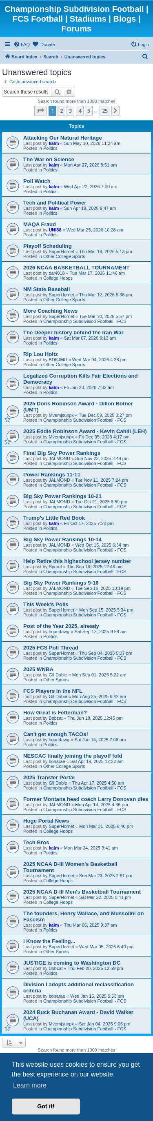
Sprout (55, 566)
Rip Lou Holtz (40, 354)
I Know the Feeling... (49, 941)
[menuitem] (21, 44)
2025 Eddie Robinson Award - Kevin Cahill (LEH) (85, 431)
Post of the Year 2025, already (61, 626)
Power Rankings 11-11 (51, 475)
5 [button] (88, 110)
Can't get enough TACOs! (55, 734)
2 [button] (61, 110)
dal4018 (56, 273)
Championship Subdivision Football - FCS (84, 321)
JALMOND (59, 458)
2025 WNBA (38, 669)
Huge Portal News (46, 821)
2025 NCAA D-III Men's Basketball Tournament (82, 892)
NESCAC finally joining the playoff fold (72, 756)
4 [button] (79, 110)
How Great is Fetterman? (55, 713)
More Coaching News (50, 311)
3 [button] (70, 110)
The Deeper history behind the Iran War (73, 332)
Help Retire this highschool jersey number (77, 561)
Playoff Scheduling (47, 246)
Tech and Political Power (54, 203)
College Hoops (58, 278)
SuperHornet (61, 251)
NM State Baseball (46, 289)
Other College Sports (64, 256)
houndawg (59, 631)
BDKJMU (58, 359)
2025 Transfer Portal (49, 777)
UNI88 (55, 229)
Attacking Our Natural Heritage (62, 138)
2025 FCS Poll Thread (50, 648)
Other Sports (56, 679)
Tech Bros (36, 842)
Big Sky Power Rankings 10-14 (62, 539)
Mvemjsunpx (61, 415)
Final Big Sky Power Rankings (61, 453)
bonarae (57, 761)
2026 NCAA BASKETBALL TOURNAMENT (76, 268)
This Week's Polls (46, 604)
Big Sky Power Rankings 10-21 (62, 496)
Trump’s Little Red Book (54, 518)
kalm (54, 143)
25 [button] (105, 110)
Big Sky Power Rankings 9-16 (61, 583)
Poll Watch (37, 181)
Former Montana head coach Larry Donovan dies (85, 799)
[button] (40, 111)
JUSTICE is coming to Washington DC (71, 963)
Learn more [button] (30, 1085)
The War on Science (48, 159)
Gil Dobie (58, 674)
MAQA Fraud (39, 224)
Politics (50, 148)
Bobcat (55, 718)
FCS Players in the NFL (52, 691)
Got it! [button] (45, 1106)
